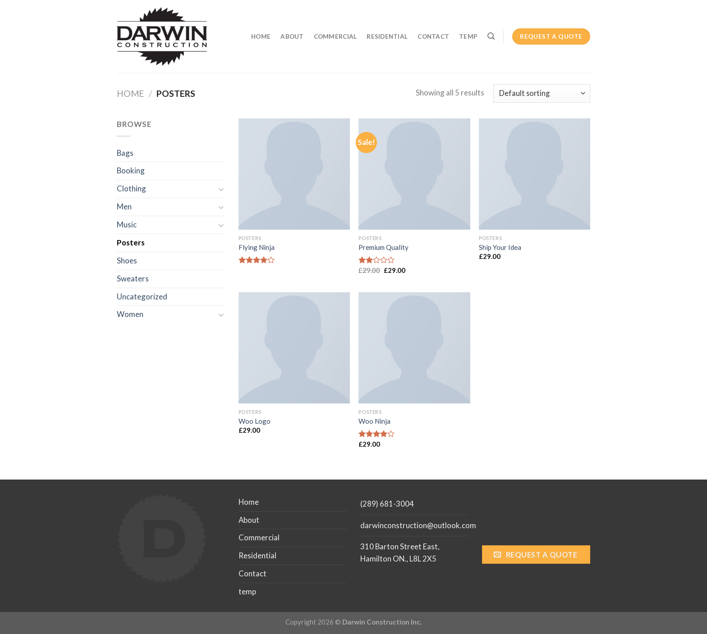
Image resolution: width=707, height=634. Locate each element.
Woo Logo (255, 421)
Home (261, 36)
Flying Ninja (257, 247)
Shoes (127, 260)
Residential (387, 36)
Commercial (335, 36)
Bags (125, 153)
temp (468, 36)
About (291, 36)
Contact (433, 36)
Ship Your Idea (500, 247)
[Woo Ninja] (414, 347)
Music (127, 224)
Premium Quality (383, 247)
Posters (131, 242)
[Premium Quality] (414, 174)
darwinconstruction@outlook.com (418, 525)
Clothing (131, 188)
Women (130, 314)
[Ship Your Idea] (534, 174)
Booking (131, 170)
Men (124, 206)
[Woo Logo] (294, 347)
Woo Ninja (374, 421)
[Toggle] (221, 189)
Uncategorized (142, 296)
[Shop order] (541, 93)
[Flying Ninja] (294, 174)
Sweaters (133, 278)
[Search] (491, 36)
